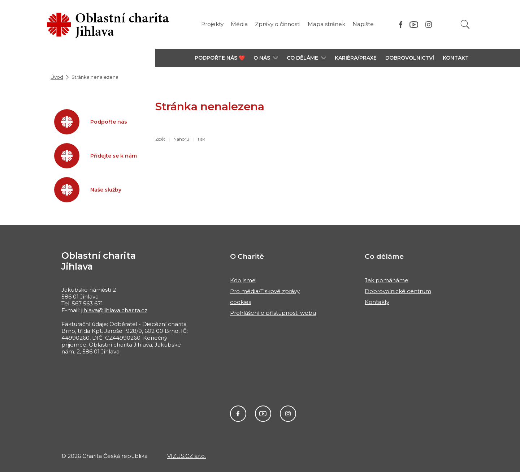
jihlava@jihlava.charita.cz (114, 310)
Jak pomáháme (386, 280)
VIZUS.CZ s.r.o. (186, 455)
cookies (240, 302)
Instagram (288, 414)
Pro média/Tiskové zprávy (265, 291)
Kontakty (377, 302)
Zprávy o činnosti (277, 24)
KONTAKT (456, 58)
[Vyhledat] (465, 24)
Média (239, 24)
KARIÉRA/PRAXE (356, 58)
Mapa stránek (326, 24)
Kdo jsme (243, 280)
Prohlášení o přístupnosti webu (273, 312)
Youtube (263, 414)
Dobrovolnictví (409, 58)
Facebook (238, 414)
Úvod (57, 77)
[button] (265, 58)
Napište (363, 24)
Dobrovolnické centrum (398, 291)
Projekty (212, 24)
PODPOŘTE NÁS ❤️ (220, 58)
